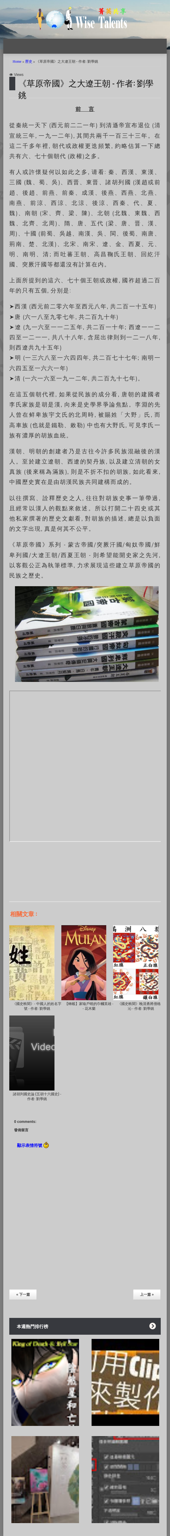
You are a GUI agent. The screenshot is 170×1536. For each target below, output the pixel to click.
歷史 (28, 61)
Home (17, 61)
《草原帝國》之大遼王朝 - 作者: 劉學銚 (86, 88)
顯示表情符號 (33, 1145)
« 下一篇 (23, 1294)
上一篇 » (147, 1294)
